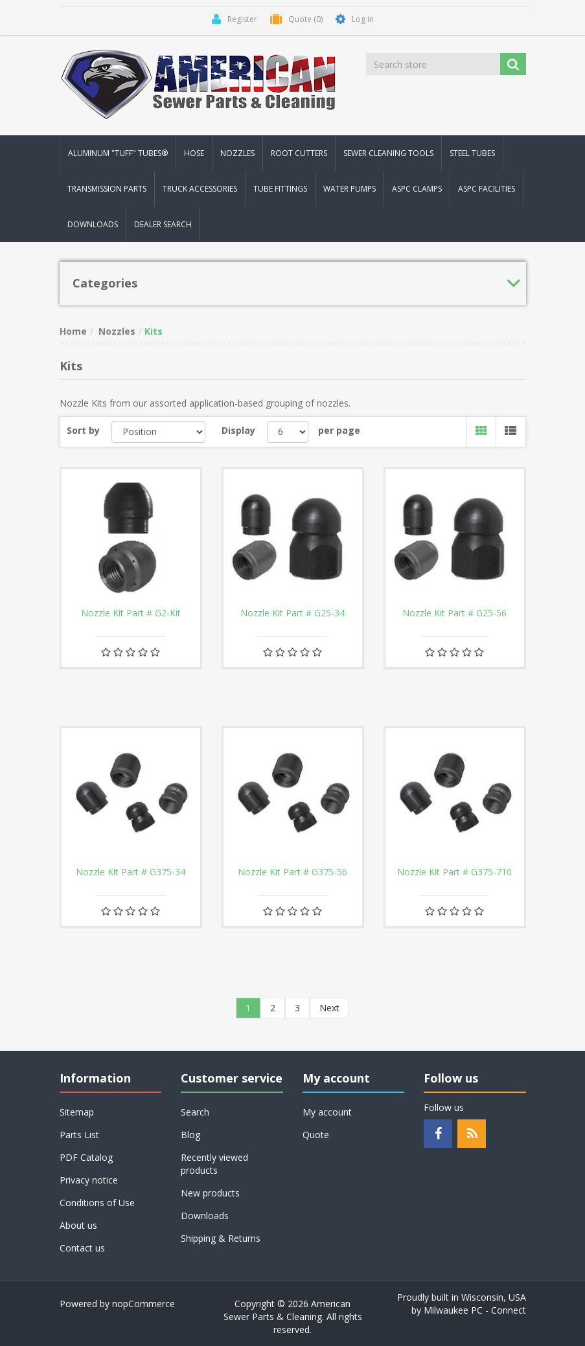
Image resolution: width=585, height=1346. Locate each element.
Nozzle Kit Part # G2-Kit (131, 613)
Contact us (82, 1248)
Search (195, 1112)
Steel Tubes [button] (472, 153)
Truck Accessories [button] (200, 188)
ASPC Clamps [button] (417, 188)
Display (238, 430)
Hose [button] (194, 153)
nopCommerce (143, 1303)
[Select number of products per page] (288, 432)
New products (210, 1193)
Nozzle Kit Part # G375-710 (454, 872)
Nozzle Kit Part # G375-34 (130, 872)
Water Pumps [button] (349, 188)
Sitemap (77, 1112)
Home (73, 331)
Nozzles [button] (237, 153)
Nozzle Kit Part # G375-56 (292, 872)
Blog (190, 1134)
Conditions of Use (97, 1202)
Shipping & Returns (220, 1238)
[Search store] (434, 64)
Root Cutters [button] (299, 153)
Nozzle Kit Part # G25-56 (454, 613)
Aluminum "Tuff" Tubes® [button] (118, 153)
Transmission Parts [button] (106, 188)
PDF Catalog (86, 1157)
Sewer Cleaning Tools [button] (388, 153)
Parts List (79, 1134)
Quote (316, 1134)
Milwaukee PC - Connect (475, 1310)
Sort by (83, 430)
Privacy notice (89, 1180)
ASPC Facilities (486, 188)
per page (339, 430)
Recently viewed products (214, 1163)
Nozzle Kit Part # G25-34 (292, 613)
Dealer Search (163, 224)
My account (327, 1112)
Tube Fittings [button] (280, 188)
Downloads (92, 224)
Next (329, 1008)
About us (78, 1225)
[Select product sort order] (158, 432)
